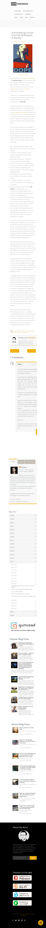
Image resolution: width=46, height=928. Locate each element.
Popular (30, 462)
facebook (33, 345)
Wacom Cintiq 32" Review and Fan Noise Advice (26, 697)
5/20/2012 (34, 364)
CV (20, 499)
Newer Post (15, 351)
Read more (28, 734)
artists (22, 331)
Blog (16, 17)
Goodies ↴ (28, 14)
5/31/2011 (22, 41)
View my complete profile (19, 501)
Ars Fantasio (21, 488)
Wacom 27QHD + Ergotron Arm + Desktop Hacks (26, 653)
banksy (33, 331)
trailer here (14, 89)
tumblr (24, 920)
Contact (32, 17)
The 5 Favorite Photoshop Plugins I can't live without (26, 678)
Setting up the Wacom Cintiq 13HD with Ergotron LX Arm (26, 644)
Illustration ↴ (19, 14)
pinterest (18, 920)
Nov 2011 (15, 567)
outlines (26, 89)
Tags (21, 462)
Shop (26, 17)
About (13, 461)
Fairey (18, 332)
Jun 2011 (14, 581)
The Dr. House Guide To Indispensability (22, 589)
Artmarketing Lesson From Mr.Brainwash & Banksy (23, 586)
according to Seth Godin (20, 112)
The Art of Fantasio (24, 914)
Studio (21, 17)
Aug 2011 (15, 575)
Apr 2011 (14, 600)
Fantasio (15, 41)
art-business (18, 331)
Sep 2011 (14, 573)
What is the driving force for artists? (21, 594)
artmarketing (28, 331)
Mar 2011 (15, 603)
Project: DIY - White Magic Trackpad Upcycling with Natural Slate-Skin (27, 807)
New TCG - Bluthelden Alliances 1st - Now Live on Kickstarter (27, 741)
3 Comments (23, 801)
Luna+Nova (17, 11)
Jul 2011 (14, 578)
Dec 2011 (14, 564)
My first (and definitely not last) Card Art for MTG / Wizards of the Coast (27, 755)
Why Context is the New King (26, 728)
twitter (28, 345)
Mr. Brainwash (23, 332)
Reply (37, 431)
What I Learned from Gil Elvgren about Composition (25, 708)
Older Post (31, 351)
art (13, 331)
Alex (19, 364)
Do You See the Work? (17, 591)
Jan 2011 (14, 608)
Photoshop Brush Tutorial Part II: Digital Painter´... (24, 596)
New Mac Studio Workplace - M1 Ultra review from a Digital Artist (27, 794)
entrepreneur (13, 332)
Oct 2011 (14, 570)
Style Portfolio (28, 11)
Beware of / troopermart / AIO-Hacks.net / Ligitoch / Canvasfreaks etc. (26, 688)
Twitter (16, 920)
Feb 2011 (14, 606)
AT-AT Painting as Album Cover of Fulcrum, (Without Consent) (27, 781)
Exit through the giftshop (28, 78)
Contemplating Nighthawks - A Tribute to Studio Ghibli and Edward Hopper (27, 767)
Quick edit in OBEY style (22, 75)
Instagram (21, 920)
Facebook (13, 920)
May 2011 (14, 584)
